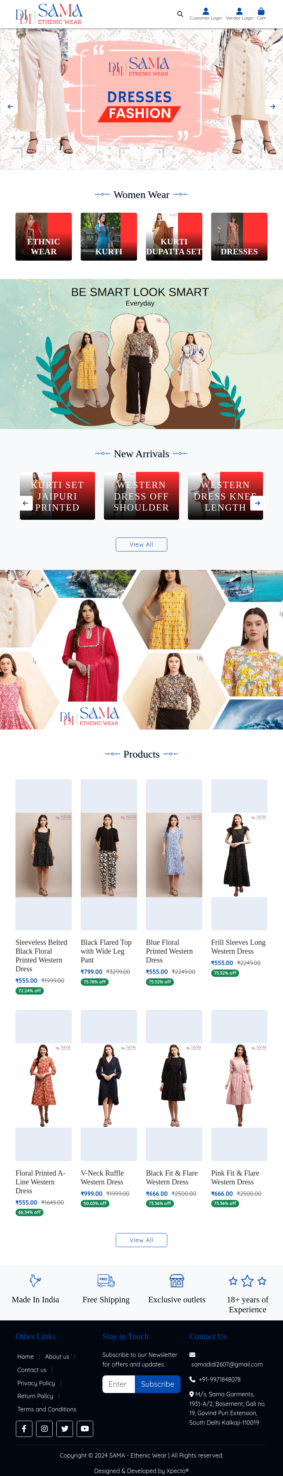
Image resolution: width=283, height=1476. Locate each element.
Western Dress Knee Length (225, 496)
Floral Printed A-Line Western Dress (40, 1182)
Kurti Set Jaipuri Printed (57, 496)
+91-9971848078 (220, 1379)
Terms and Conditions (46, 1409)
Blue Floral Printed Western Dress (169, 951)
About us (57, 1356)
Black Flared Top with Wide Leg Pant (106, 951)
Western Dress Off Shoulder (141, 496)
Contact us (31, 1370)
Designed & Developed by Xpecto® (141, 1471)
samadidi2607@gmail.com (227, 1364)
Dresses (239, 251)
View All (141, 544)
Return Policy (35, 1396)
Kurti (109, 251)
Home (25, 1356)
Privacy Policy (36, 1383)
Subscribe (157, 1384)
